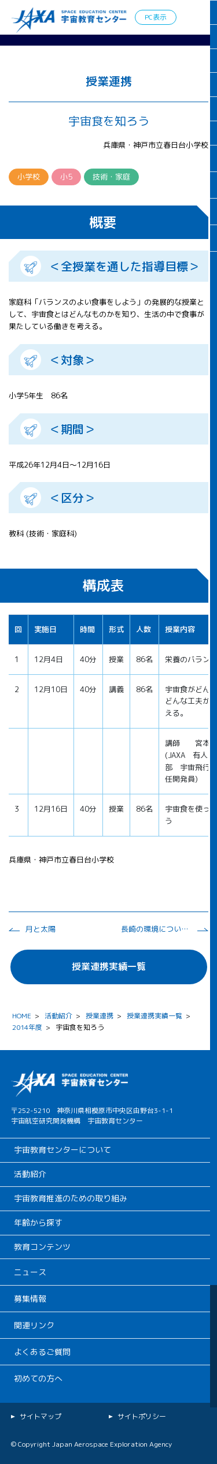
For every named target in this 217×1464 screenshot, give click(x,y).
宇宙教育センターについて (62, 1149)
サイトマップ (40, 1416)
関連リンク (34, 1325)
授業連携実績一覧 (109, 966)
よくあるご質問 (42, 1351)
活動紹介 (58, 1016)
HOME (21, 1016)
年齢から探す (38, 1222)
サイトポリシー (141, 1416)
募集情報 (30, 1298)
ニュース (30, 1272)
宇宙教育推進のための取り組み (70, 1198)
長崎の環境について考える (155, 929)
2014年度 (27, 1027)
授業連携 (99, 1016)
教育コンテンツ (42, 1246)
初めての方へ (38, 1378)
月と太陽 (40, 929)
